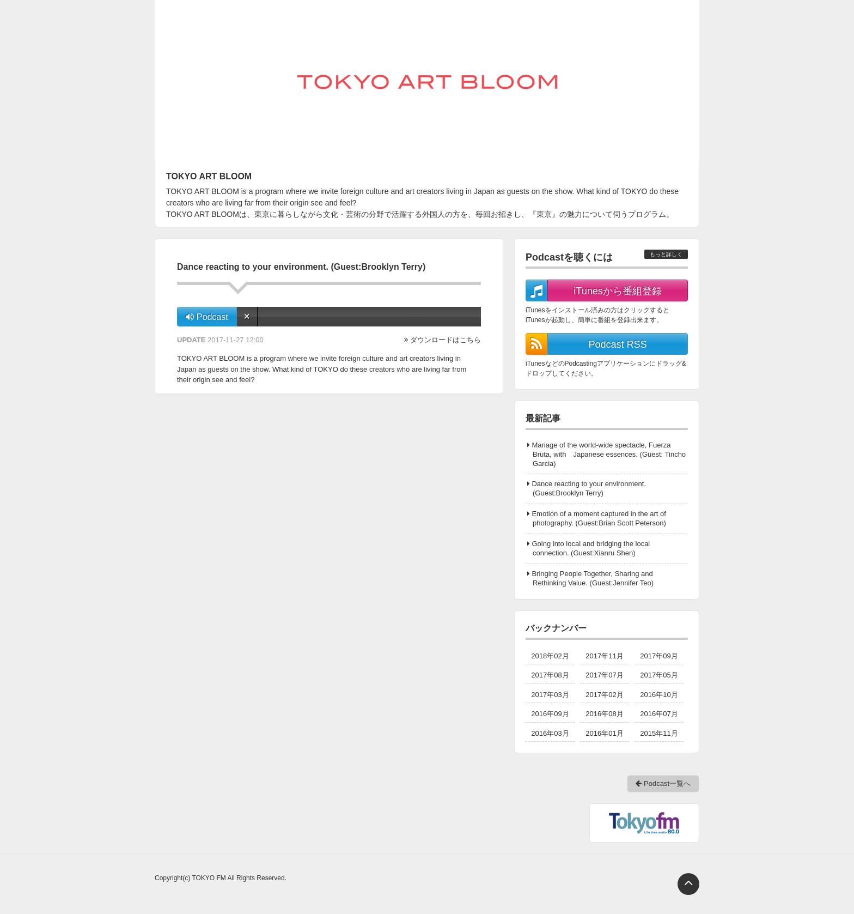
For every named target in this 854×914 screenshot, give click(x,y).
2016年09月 (550, 714)
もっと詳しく (666, 254)
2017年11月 (604, 656)
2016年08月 (604, 714)
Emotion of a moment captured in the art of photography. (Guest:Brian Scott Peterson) (599, 518)
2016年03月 (550, 733)
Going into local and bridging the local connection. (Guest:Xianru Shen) (591, 548)
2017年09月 (659, 656)
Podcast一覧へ (663, 783)
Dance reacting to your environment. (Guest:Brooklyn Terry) (589, 488)
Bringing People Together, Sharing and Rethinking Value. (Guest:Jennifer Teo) (593, 578)
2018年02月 (550, 656)
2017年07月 (604, 675)
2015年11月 (659, 733)
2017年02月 (604, 695)
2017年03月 (550, 695)
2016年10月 (659, 695)
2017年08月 (550, 675)
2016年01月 (604, 733)
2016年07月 (659, 714)
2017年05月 (659, 675)
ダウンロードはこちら (445, 340)
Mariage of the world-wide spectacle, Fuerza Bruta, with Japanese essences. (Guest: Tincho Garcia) (609, 454)
